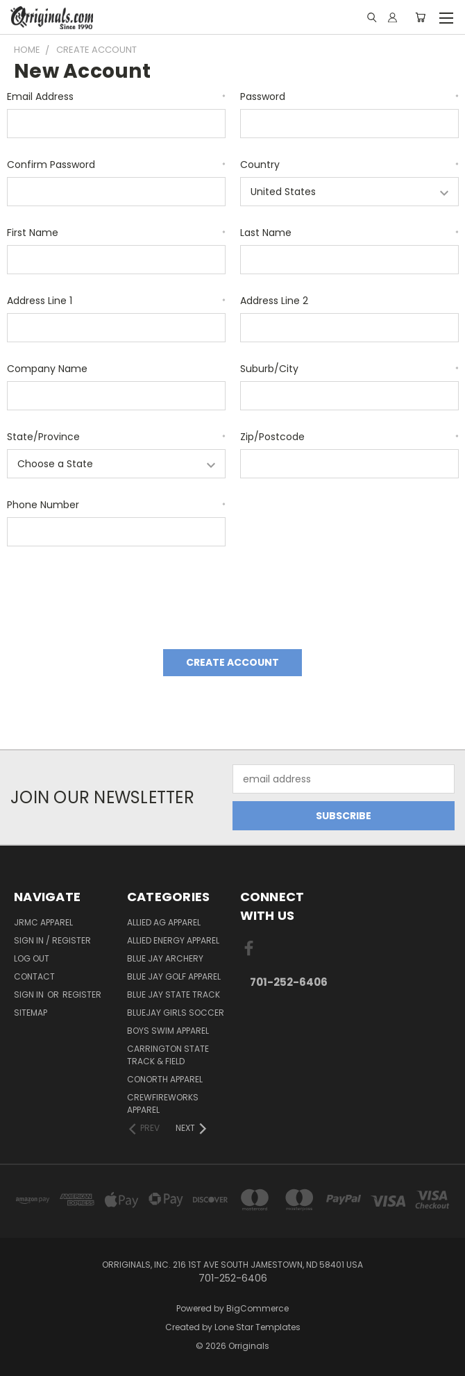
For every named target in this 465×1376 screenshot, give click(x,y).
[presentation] (112, 593)
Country (349, 164)
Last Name (349, 233)
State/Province (116, 437)
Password (349, 96)
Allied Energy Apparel (173, 940)
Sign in (30, 994)
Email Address (116, 96)
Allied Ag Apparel (164, 922)
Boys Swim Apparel (168, 1031)
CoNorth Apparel (165, 1079)
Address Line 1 (116, 301)
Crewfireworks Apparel (162, 1103)
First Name (116, 233)
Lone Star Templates (257, 1327)
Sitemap (30, 1012)
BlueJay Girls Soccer (175, 1012)
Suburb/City (349, 369)
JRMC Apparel (43, 922)
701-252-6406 (289, 982)
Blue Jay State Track (173, 994)
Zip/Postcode (349, 437)
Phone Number (116, 505)
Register (81, 994)
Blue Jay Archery (165, 958)
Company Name (47, 369)
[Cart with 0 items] (420, 17)
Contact (34, 976)
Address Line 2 (274, 301)
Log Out (31, 958)
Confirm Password (116, 164)
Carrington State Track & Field (168, 1055)
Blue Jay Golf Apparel (174, 976)
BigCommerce (257, 1308)
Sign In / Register (52, 940)
